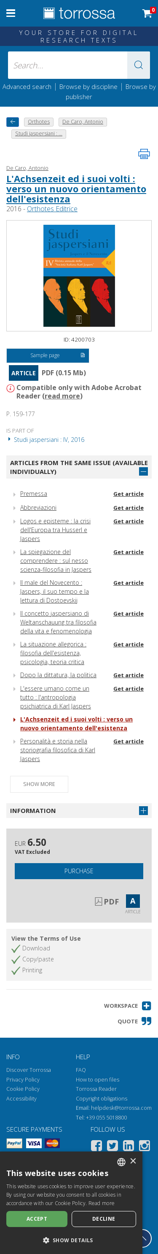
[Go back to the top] (142, 1238)
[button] (138, 65)
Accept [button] (37, 1218)
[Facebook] (96, 1147)
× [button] (133, 1161)
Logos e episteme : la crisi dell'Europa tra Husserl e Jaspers (55, 530)
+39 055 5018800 (106, 1117)
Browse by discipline (88, 86)
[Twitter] (112, 1147)
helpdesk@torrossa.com (121, 1107)
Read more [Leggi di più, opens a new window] (101, 1203)
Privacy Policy (23, 1079)
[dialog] (71, 1203)
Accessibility (21, 1098)
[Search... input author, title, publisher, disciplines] (79, 65)
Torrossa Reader (96, 1089)
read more (62, 396)
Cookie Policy (23, 1089)
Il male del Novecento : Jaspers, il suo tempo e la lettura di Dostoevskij (54, 591)
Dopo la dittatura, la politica (58, 675)
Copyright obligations (101, 1098)
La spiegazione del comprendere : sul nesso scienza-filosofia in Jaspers (55, 560)
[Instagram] (144, 1147)
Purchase (79, 871)
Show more (39, 784)
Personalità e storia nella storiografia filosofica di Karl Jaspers (57, 750)
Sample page (57, 356)
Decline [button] (103, 1218)
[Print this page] (144, 154)
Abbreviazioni (38, 507)
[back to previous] (12, 122)
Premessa (33, 494)
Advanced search (27, 86)
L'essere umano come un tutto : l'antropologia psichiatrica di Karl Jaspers (55, 697)
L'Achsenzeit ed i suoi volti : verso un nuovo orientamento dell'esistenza (76, 188)
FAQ (81, 1070)
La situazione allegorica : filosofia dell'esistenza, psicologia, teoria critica (53, 653)
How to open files (97, 1079)
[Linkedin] (128, 1147)
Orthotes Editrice (52, 208)
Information (33, 810)
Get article (128, 494)
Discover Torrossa (28, 1070)
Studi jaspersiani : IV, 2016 (45, 440)
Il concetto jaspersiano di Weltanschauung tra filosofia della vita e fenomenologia (58, 622)
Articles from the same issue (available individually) (79, 467)
